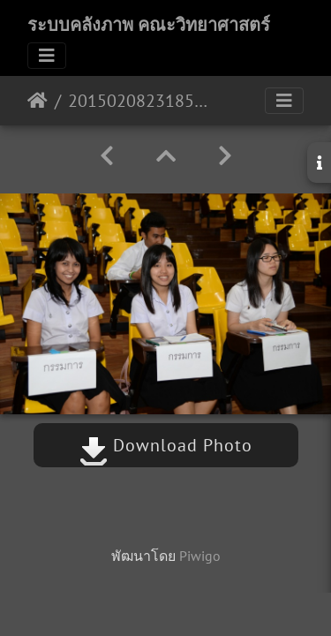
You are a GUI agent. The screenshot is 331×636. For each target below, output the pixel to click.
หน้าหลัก (37, 100)
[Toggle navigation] (46, 55)
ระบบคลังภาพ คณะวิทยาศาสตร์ (148, 24)
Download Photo (165, 445)
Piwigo (200, 555)
